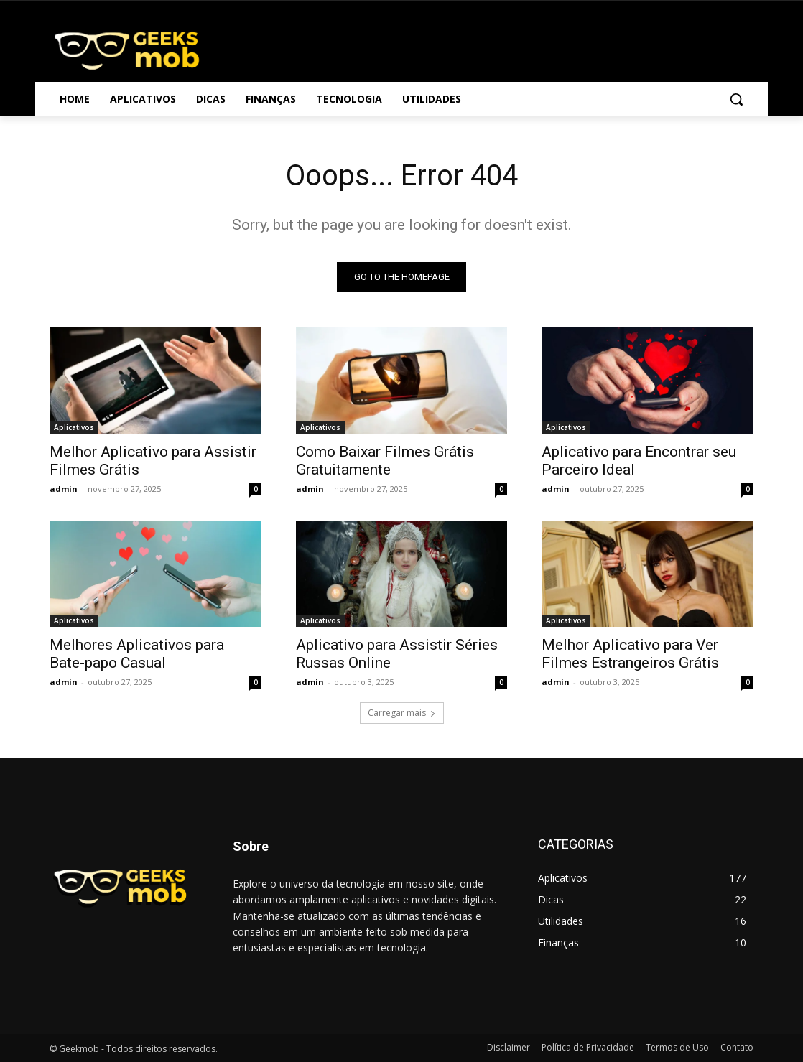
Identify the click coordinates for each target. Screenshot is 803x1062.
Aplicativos (74, 426)
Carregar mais (402, 713)
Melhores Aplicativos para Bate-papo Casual (137, 653)
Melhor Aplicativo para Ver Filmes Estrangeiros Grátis (630, 653)
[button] (736, 99)
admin (64, 488)
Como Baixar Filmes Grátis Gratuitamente (385, 460)
